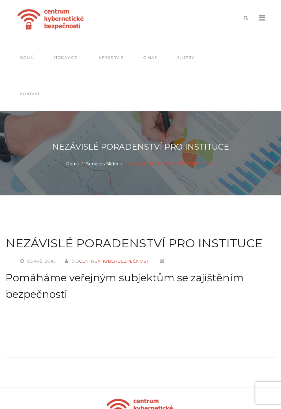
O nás (150, 57)
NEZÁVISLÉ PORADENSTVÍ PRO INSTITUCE (134, 243)
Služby (185, 57)
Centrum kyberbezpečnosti (114, 261)
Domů (27, 57)
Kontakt (30, 93)
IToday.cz (65, 57)
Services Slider (102, 163)
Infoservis (110, 57)
